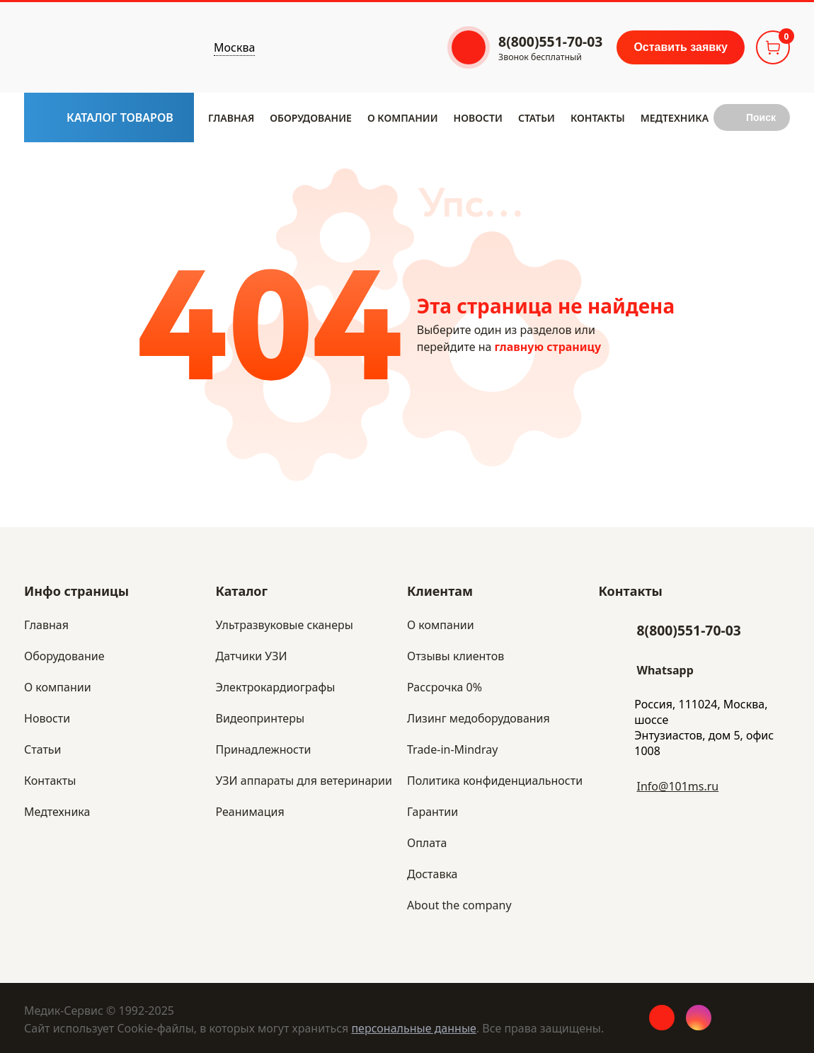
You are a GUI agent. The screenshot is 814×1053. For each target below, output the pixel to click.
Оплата (427, 843)
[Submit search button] (751, 117)
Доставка (432, 874)
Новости (478, 118)
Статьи (536, 118)
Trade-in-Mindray (452, 749)
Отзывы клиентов (455, 656)
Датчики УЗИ (251, 656)
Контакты (598, 118)
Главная (231, 118)
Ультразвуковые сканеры (284, 625)
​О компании (402, 118)
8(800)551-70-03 (689, 630)
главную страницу (548, 347)
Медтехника (675, 118)
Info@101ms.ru (678, 786)
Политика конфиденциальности (495, 780)
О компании (440, 625)
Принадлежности (263, 749)
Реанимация (250, 811)
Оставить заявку (681, 47)
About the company (459, 905)
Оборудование (311, 118)
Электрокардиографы (276, 687)
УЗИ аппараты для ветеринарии (304, 780)
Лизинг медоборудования (478, 718)
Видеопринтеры (260, 718)
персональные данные (413, 1028)
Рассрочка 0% (444, 687)
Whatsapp (665, 670)
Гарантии (432, 811)
